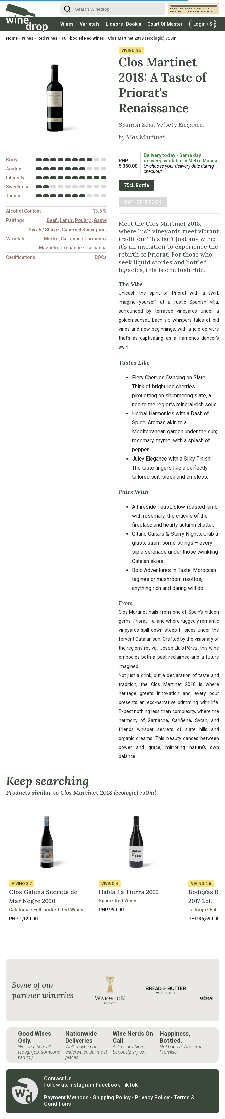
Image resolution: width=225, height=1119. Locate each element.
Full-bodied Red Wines (83, 38)
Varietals (90, 24)
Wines (67, 24)
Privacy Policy (152, 1097)
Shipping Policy (112, 1097)
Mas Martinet (145, 137)
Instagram (81, 1085)
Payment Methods (66, 1097)
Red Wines (47, 38)
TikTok (129, 1085)
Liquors (114, 24)
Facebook (108, 1085)
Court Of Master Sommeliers (165, 26)
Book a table (133, 26)
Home (12, 38)
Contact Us (58, 1078)
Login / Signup (204, 24)
